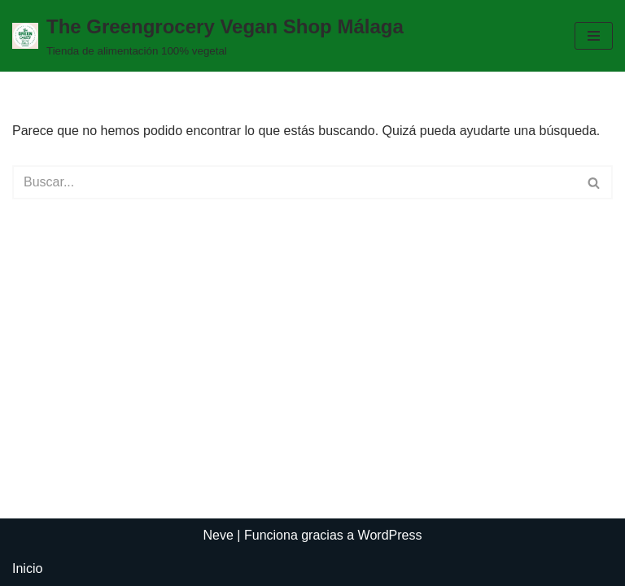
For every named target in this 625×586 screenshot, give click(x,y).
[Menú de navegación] (594, 36)
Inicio (27, 568)
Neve (218, 535)
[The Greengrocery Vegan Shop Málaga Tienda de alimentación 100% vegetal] (208, 35)
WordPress (390, 535)
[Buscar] (294, 182)
